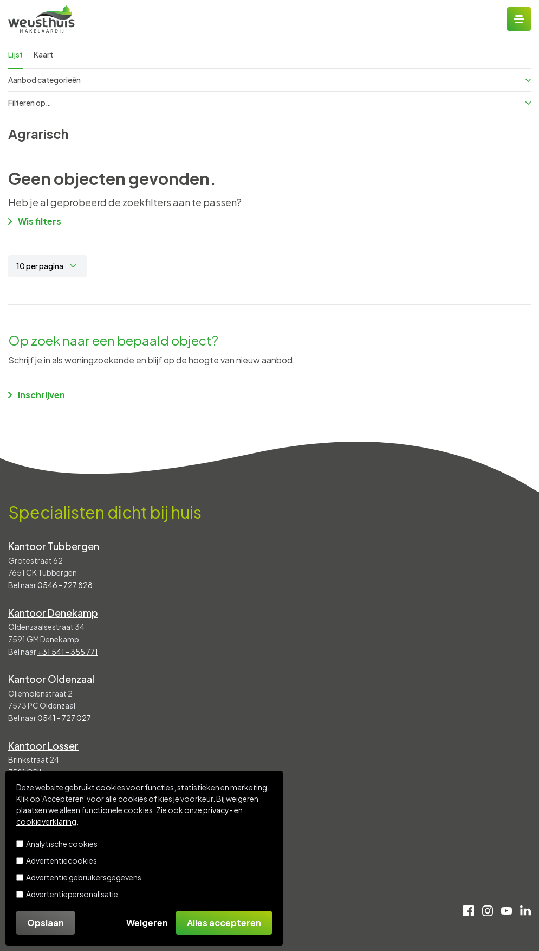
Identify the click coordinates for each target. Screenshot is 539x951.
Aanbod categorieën (269, 80)
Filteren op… (269, 102)
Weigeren (147, 922)
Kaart (43, 54)
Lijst (15, 54)
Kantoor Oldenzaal (51, 679)
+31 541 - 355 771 (67, 651)
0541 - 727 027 (64, 718)
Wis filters (34, 221)
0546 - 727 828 (65, 585)
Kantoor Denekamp (53, 613)
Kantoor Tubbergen (53, 546)
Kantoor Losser (43, 745)
